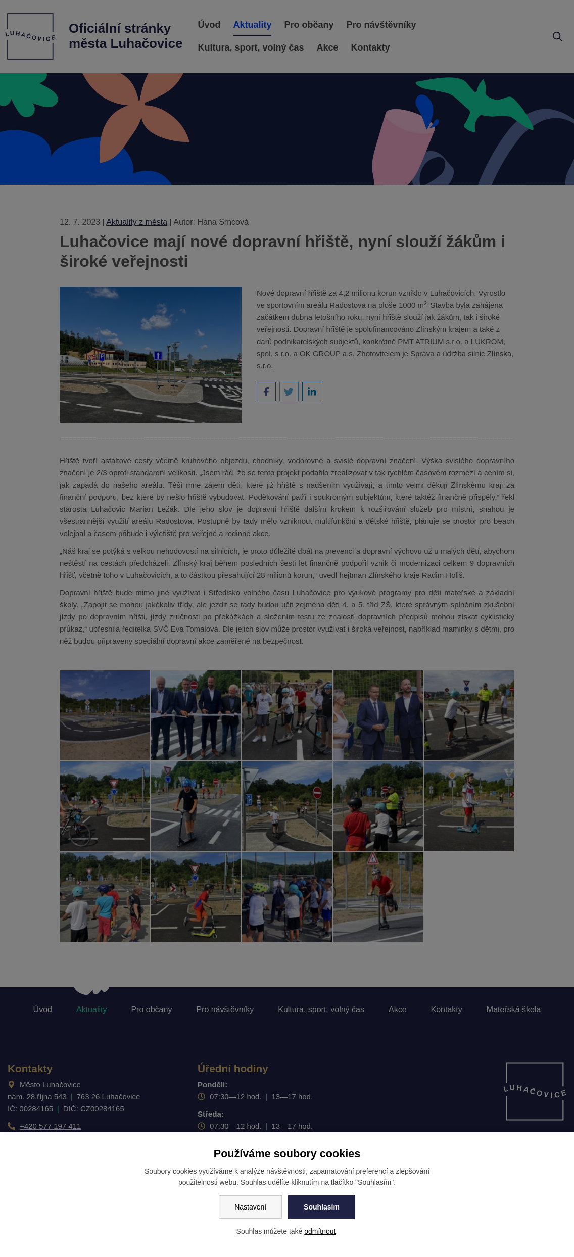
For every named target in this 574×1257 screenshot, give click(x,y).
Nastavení (250, 1207)
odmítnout (320, 1231)
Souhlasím (322, 1207)
